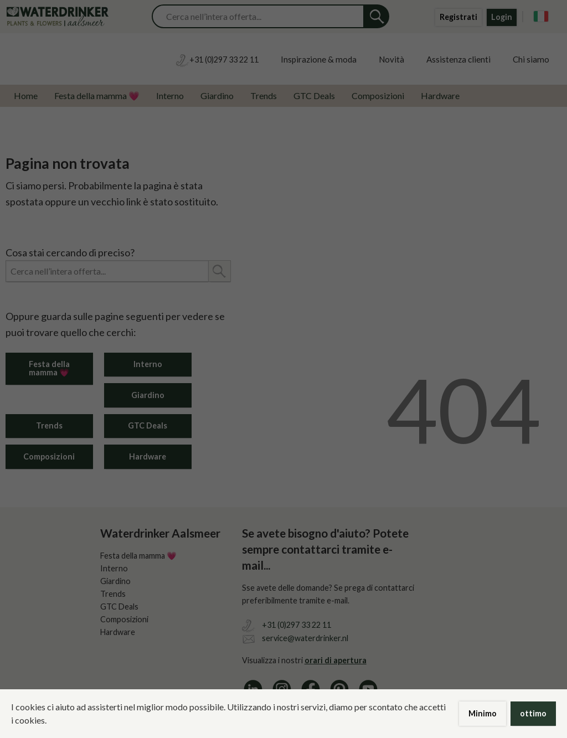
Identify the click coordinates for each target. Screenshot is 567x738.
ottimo (533, 713)
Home (26, 95)
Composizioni (378, 95)
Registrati (458, 17)
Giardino (217, 95)
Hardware (440, 95)
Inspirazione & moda (319, 59)
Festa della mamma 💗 (97, 95)
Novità (391, 59)
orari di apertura (336, 660)
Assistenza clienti (458, 59)
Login (501, 17)
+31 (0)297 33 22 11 (296, 624)
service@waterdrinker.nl (305, 638)
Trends (263, 95)
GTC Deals (314, 95)
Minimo (482, 713)
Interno (170, 95)
